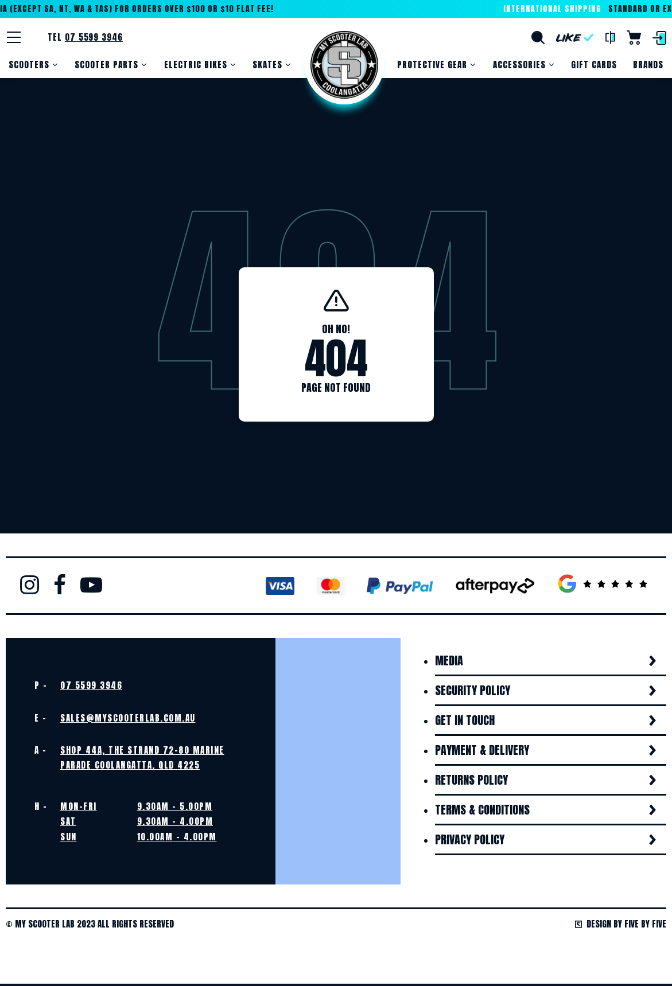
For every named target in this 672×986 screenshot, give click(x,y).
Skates (267, 64)
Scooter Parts (106, 64)
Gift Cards (594, 64)
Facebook (59, 584)
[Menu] (14, 37)
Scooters (29, 64)
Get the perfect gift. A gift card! (504, 962)
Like (575, 37)
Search (538, 37)
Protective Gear (432, 64)
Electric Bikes (195, 64)
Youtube (91, 584)
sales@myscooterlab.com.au (128, 717)
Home (344, 64)
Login (659, 38)
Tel (85, 37)
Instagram (29, 584)
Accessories (519, 64)
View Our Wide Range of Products (168, 962)
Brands (648, 64)
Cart (634, 37)
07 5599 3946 (91, 685)
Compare (610, 38)
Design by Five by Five (620, 923)
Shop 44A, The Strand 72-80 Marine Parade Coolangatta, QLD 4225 (142, 757)
